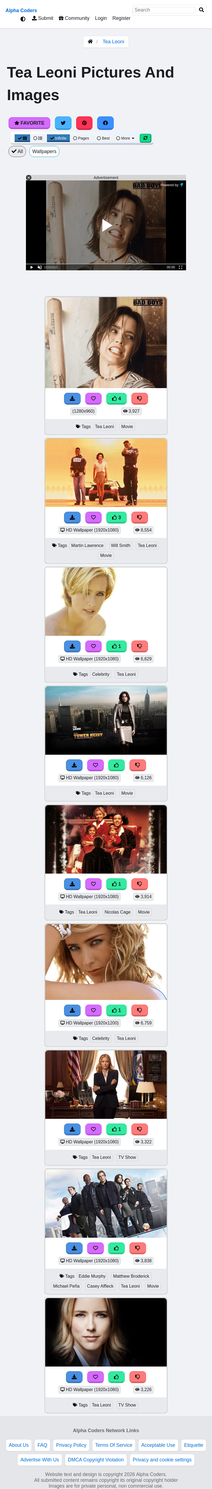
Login (101, 18)
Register (121, 18)
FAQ (42, 1445)
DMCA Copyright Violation (96, 1460)
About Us (19, 1445)
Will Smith (120, 545)
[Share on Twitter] (63, 123)
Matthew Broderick (131, 1276)
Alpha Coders (21, 10)
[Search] (201, 10)
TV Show (127, 1157)
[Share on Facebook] (105, 123)
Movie (127, 426)
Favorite (29, 123)
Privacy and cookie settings (162, 1460)
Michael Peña (66, 1286)
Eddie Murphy (92, 1276)
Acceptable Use (158, 1445)
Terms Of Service (113, 1445)
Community (74, 18)
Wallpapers (44, 151)
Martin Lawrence (87, 545)
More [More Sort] (125, 138)
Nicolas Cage (118, 912)
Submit (42, 18)
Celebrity (100, 674)
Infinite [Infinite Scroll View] (58, 138)
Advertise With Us (39, 1460)
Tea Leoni (113, 41)
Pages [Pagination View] (81, 138)
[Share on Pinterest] (84, 123)
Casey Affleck (100, 1286)
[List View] (38, 138)
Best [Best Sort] (103, 138)
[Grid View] (22, 138)
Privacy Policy (71, 1445)
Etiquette (193, 1445)
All (17, 151)
